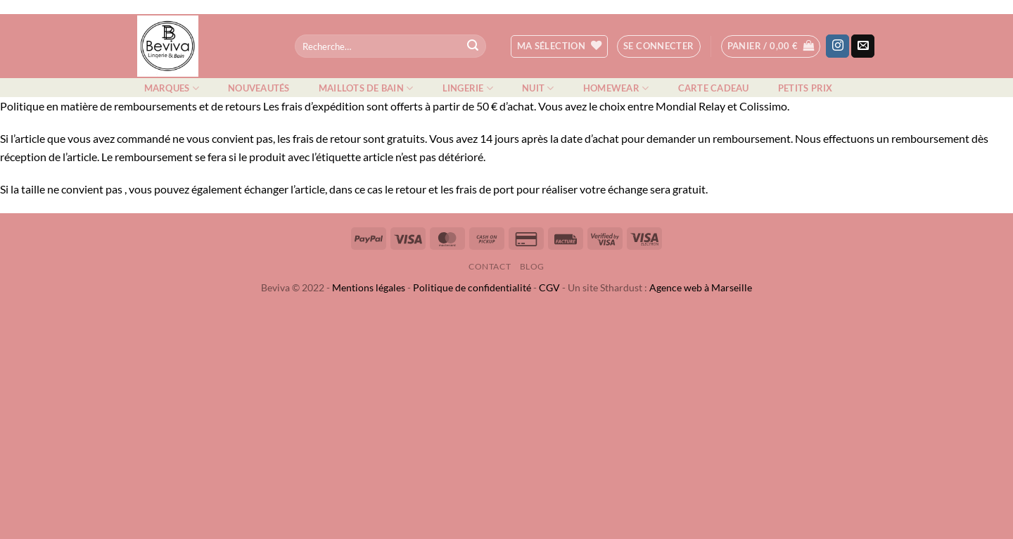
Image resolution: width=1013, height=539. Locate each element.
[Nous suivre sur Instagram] (837, 46)
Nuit (538, 88)
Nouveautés (259, 88)
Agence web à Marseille (700, 287)
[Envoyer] (473, 46)
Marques (171, 88)
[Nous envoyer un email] (862, 46)
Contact (490, 266)
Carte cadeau (713, 88)
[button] (659, 46)
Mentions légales (368, 287)
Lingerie (468, 88)
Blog (532, 266)
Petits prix (805, 88)
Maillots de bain (366, 88)
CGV (549, 287)
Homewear (616, 88)
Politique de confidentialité (472, 287)
